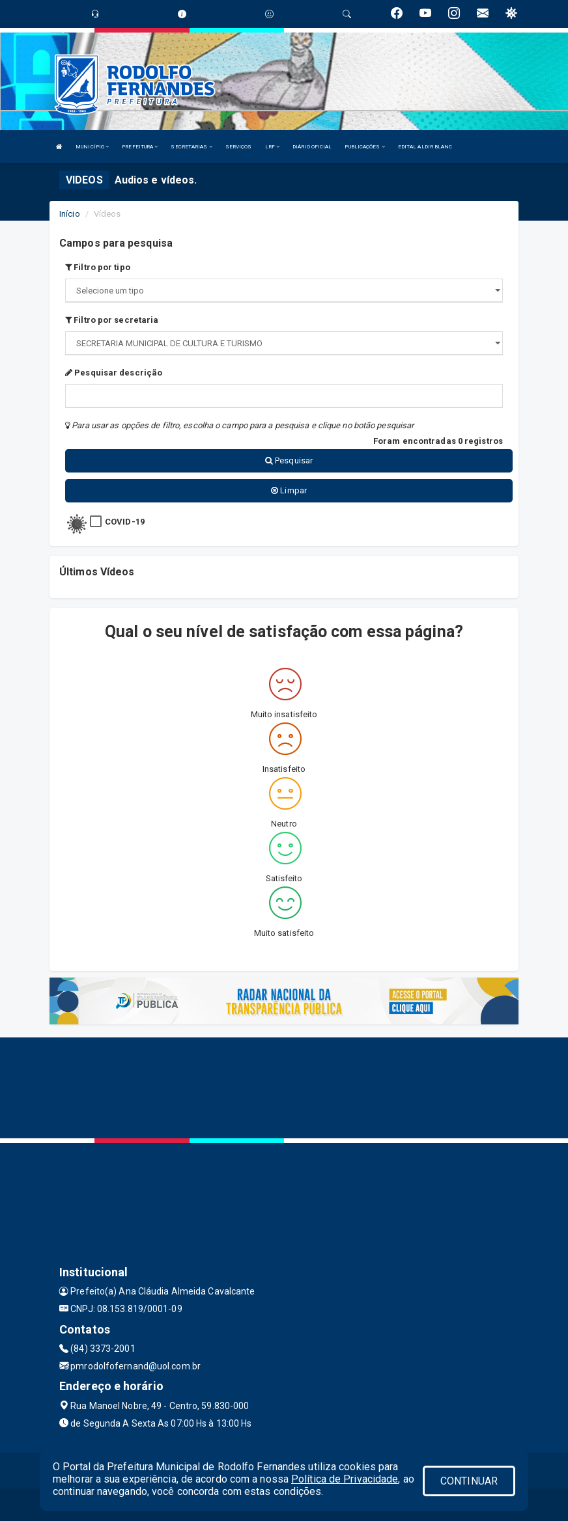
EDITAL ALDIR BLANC (425, 147)
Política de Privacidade (344, 1479)
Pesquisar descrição (113, 372)
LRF (272, 147)
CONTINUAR (469, 1481)
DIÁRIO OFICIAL (312, 147)
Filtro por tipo (97, 267)
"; (284, 343)
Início (69, 214)
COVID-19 (125, 522)
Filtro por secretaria (111, 320)
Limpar (289, 490)
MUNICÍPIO (92, 147)
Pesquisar (289, 460)
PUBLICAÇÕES (364, 147)
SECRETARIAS (191, 147)
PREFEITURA (140, 147)
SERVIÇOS (238, 147)
